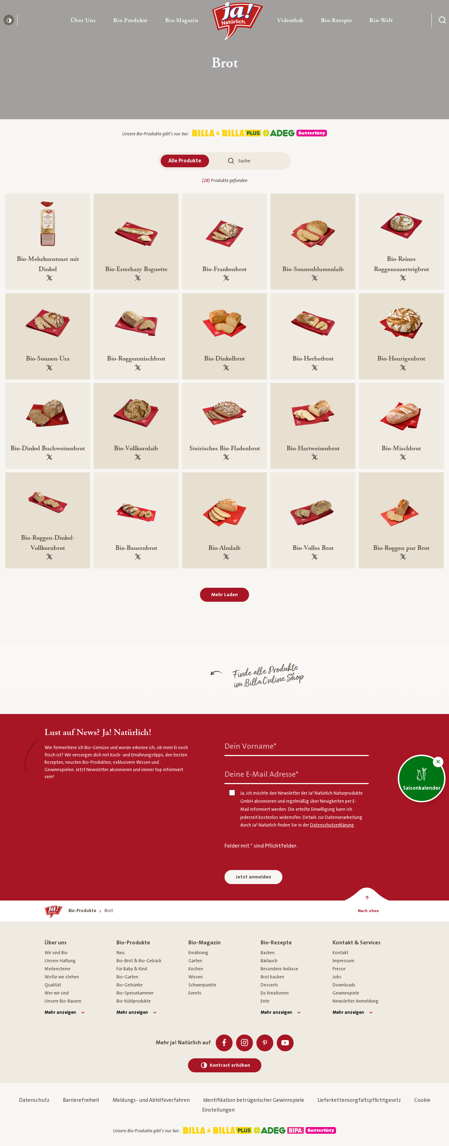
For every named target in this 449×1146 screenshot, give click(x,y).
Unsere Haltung (60, 961)
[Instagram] (244, 1042)
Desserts (269, 985)
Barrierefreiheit (81, 1100)
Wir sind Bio (56, 953)
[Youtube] (285, 1042)
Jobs (337, 977)
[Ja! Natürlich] (237, 22)
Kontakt (340, 953)
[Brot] (109, 911)
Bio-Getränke (129, 985)
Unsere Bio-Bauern (63, 1001)
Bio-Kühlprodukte (133, 1001)
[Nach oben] (368, 911)
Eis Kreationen (275, 993)
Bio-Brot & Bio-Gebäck (138, 961)
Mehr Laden (224, 595)
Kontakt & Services (357, 942)
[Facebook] (224, 1042)
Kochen (195, 969)
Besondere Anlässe (279, 969)
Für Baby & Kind (131, 969)
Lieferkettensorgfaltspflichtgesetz (359, 1100)
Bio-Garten (127, 977)
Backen (268, 953)
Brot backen (272, 977)
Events (194, 993)
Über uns (56, 942)
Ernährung (198, 953)
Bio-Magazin (204, 942)
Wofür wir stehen (62, 977)
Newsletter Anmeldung (355, 1001)
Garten (195, 961)
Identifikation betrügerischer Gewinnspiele (253, 1100)
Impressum (343, 961)
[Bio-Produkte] (82, 911)
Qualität (53, 985)
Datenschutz (34, 1100)
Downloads (344, 985)
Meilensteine (58, 969)
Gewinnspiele (346, 993)
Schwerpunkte (202, 985)
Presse (339, 969)
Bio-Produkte (133, 942)
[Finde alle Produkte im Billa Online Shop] (172, 679)
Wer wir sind (57, 993)
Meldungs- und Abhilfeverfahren (151, 1100)
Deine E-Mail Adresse (261, 774)
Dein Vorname (250, 746)
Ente (265, 1001)
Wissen (195, 977)
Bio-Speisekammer (135, 993)
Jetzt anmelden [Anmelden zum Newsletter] (253, 877)
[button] (83, 20)
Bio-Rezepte (276, 942)
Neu (120, 953)
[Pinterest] (264, 1042)
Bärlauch (269, 961)
